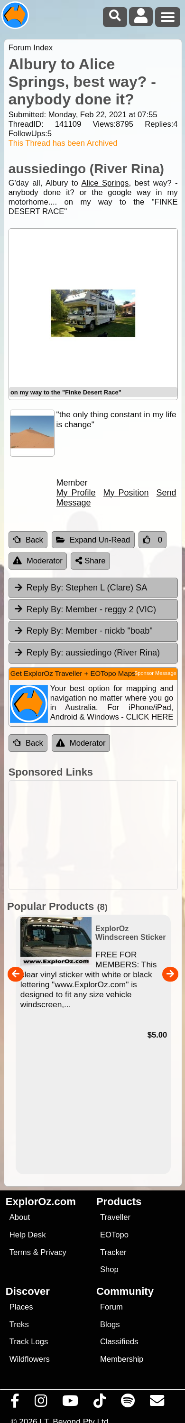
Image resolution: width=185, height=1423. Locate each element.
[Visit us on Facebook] (15, 1403)
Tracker (113, 1252)
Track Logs (28, 1341)
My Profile (76, 492)
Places (21, 1306)
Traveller (115, 1217)
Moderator (38, 560)
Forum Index (31, 47)
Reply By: (45, 587)
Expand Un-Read (93, 539)
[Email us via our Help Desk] (157, 1403)
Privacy (53, 1252)
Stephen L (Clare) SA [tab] (80, 587)
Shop (109, 1269)
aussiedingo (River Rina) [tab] (86, 652)
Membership (121, 1359)
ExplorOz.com (41, 1202)
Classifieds (119, 1341)
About (19, 1217)
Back (28, 539)
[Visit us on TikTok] (100, 1403)
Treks (19, 1324)
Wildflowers (29, 1359)
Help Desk (27, 1234)
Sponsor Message (155, 673)
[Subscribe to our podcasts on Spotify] (128, 1403)
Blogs (110, 1324)
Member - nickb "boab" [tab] (83, 631)
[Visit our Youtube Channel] (70, 1403)
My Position (126, 492)
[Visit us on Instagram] (41, 1403)
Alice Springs (105, 182)
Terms (20, 1252)
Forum (111, 1306)
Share (90, 560)
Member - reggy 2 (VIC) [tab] (84, 609)
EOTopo (114, 1234)
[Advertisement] (97, 835)
